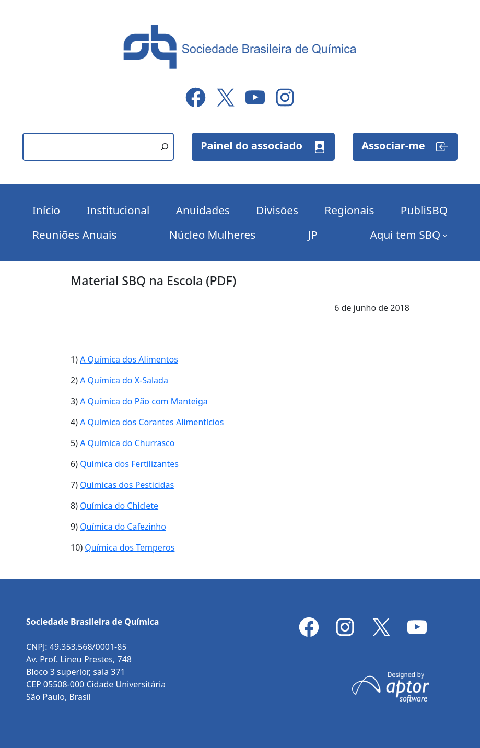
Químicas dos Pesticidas (127, 484)
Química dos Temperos (129, 547)
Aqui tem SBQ (405, 234)
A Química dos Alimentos (129, 359)
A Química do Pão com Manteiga (144, 401)
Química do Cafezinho (123, 526)
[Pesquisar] (164, 147)
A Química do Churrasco (127, 443)
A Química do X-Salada (124, 380)
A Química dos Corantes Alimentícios (152, 422)
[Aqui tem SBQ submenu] (445, 235)
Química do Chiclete (119, 505)
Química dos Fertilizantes (129, 464)
